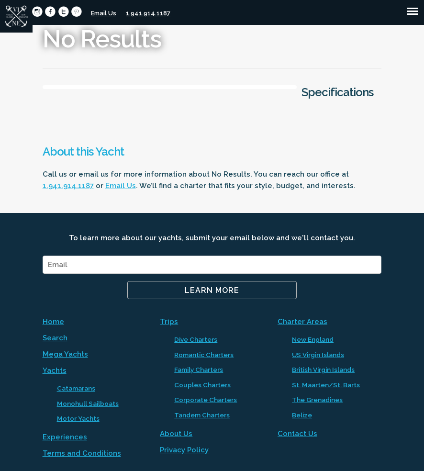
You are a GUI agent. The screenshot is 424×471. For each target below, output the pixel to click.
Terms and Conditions (82, 453)
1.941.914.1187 (148, 13)
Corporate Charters (205, 400)
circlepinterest (76, 11)
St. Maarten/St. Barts (326, 385)
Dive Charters (195, 339)
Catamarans (76, 388)
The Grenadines (317, 400)
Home (53, 321)
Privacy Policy (184, 450)
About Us (176, 433)
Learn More (212, 290)
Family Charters (198, 369)
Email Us (103, 13)
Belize (302, 415)
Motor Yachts (78, 418)
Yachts (55, 370)
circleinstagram (37, 11)
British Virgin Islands (323, 369)
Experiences (65, 437)
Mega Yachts (65, 354)
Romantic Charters (204, 355)
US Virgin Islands (318, 355)
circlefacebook (50, 11)
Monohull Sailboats (88, 403)
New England (313, 339)
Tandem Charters (202, 415)
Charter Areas (302, 321)
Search (55, 338)
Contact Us (297, 433)
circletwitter (63, 11)
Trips (169, 321)
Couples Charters (202, 385)
